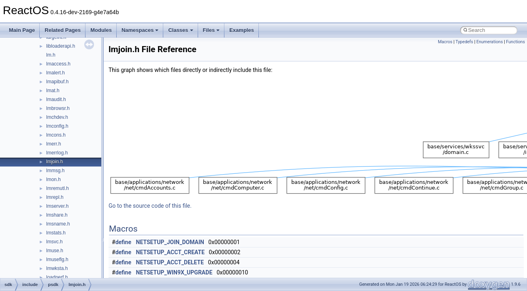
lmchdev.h (57, 117)
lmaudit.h (56, 99)
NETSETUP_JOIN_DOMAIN (170, 242)
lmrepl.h (55, 197)
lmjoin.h (54, 161)
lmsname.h (58, 224)
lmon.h (53, 179)
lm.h (50, 55)
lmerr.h (53, 144)
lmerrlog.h (57, 153)
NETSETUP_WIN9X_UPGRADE (174, 272)
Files (211, 30)
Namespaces (140, 30)
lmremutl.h (57, 188)
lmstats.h (56, 233)
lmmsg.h (55, 170)
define (123, 242)
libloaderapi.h (60, 46)
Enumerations (489, 41)
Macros (445, 41)
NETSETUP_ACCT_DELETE (170, 262)
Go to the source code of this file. (150, 205)
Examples (241, 30)
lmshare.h (57, 215)
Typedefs (464, 41)
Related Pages (63, 30)
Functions (515, 41)
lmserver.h (57, 206)
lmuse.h (54, 250)
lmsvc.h (54, 242)
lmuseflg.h (57, 259)
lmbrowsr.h (58, 108)
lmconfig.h (57, 126)
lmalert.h (55, 73)
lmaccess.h (58, 64)
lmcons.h (56, 135)
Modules (101, 30)
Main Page (22, 30)
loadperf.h (57, 277)
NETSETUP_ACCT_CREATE (170, 252)
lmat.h (53, 90)
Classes (180, 30)
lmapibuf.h (57, 81)
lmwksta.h (57, 268)
